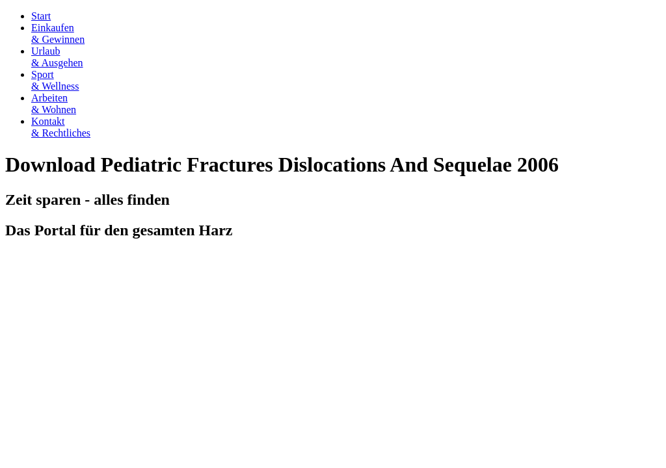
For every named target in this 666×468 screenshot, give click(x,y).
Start (41, 15)
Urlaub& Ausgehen (57, 57)
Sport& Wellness (55, 80)
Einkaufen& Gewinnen (58, 33)
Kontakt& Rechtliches (60, 127)
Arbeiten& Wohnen (53, 103)
